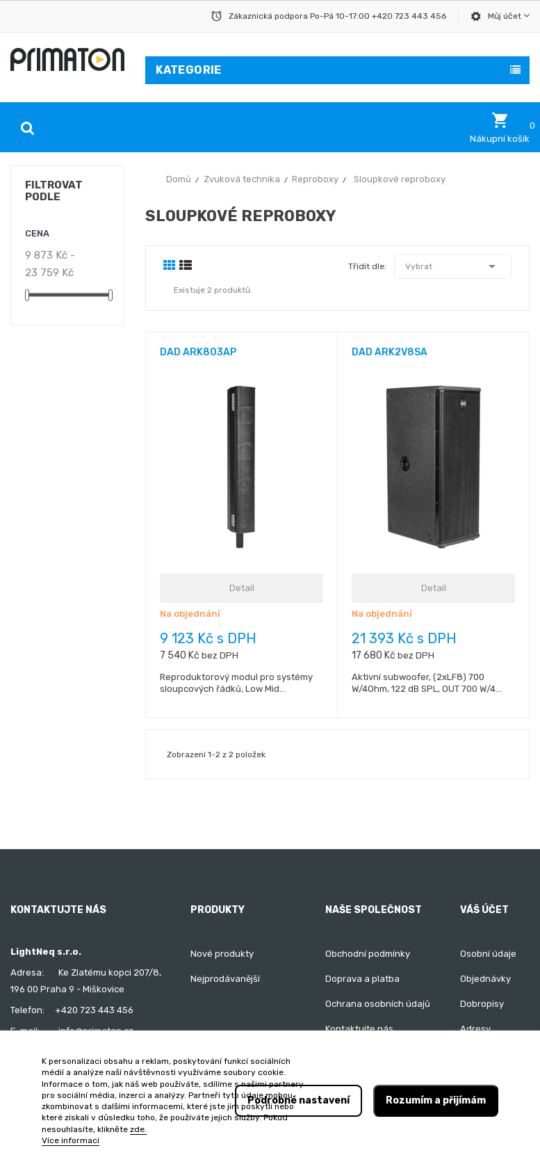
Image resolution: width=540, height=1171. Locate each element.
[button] (500, 128)
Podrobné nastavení (298, 1100)
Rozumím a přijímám (436, 1100)
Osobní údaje (488, 953)
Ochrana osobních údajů (377, 1004)
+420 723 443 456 (94, 1010)
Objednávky (485, 979)
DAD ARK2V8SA (389, 352)
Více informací (70, 1140)
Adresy (475, 1029)
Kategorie (189, 69)
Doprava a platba (362, 979)
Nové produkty (222, 953)
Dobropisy (482, 1004)
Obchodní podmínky (367, 953)
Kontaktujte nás (359, 1029)
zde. (138, 1129)
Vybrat (452, 266)
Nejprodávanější (225, 979)
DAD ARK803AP (198, 352)
